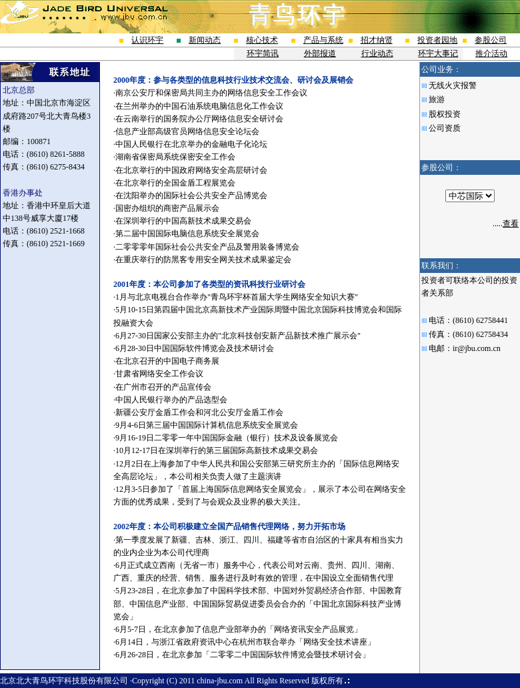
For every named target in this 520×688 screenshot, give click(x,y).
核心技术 (262, 40)
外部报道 (320, 53)
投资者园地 (437, 40)
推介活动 (491, 53)
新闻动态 (205, 40)
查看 (511, 223)
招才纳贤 (377, 40)
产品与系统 (323, 40)
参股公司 (491, 40)
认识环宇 (147, 40)
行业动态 (377, 53)
